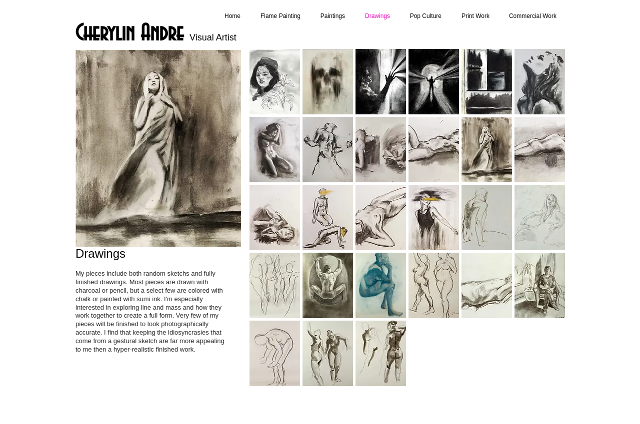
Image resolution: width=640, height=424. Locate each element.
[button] (275, 81)
